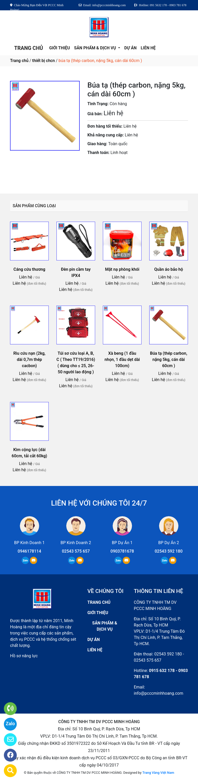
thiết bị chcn (43, 60)
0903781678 (119, 167)
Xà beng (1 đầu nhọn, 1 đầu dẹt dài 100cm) (122, 359)
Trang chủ (19, 60)
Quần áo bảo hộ (168, 269)
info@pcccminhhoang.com (158, 693)
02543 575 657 (76, 551)
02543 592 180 (169, 551)
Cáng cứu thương (29, 269)
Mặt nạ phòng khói (122, 269)
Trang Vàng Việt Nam (158, 773)
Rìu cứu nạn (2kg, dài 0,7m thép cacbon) (29, 359)
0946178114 (29, 551)
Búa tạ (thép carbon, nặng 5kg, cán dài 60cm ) (168, 359)
